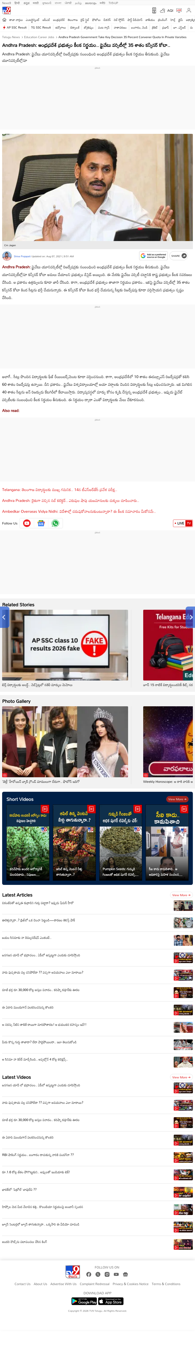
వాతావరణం (120, 27)
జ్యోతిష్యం (89, 27)
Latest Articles (17, 894)
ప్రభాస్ (165, 27)
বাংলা (58, 2)
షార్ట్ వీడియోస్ (135, 20)
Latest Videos (16, 1077)
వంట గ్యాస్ (104, 27)
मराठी (36, 2)
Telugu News (11, 37)
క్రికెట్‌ (155, 27)
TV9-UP (113, 2)
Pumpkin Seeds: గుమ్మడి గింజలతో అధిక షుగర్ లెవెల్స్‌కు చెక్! (120, 871)
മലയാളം (90, 2)
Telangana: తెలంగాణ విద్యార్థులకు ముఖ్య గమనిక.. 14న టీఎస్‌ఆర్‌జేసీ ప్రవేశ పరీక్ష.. (59, 489)
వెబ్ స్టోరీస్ (119, 20)
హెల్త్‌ (172, 20)
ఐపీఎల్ (46, 20)
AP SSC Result (17, 27)
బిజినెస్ (107, 20)
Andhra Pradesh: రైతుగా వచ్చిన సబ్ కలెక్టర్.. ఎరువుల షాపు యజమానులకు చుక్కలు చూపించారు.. (70, 500)
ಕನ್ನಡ (26, 2)
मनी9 (102, 2)
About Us (40, 1284)
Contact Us (23, 1284)
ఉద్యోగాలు (60, 27)
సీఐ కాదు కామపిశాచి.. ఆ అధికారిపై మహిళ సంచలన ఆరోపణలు (164, 871)
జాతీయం (150, 20)
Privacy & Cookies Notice (131, 1284)
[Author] (7, 256)
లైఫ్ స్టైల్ (85, 20)
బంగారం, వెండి (139, 27)
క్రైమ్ (180, 20)
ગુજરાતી (46, 2)
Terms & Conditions (166, 1284)
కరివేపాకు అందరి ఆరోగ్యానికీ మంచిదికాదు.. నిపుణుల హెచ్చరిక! (26, 871)
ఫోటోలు (96, 20)
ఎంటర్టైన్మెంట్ (33, 20)
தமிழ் (78, 2)
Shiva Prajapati (22, 256)
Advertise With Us (64, 1284)
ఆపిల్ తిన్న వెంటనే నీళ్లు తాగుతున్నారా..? (69, 871)
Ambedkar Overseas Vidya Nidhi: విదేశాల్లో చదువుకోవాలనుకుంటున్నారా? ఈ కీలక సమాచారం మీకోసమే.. (79, 511)
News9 (6, 2)
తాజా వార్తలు (16, 20)
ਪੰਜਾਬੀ (68, 2)
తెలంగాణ (73, 20)
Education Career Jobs (38, 37)
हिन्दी (17, 2)
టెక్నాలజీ (74, 27)
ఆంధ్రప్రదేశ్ (59, 20)
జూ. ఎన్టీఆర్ (179, 27)
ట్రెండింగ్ (163, 20)
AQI (170, 10)
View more (177, 799)
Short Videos (19, 799)
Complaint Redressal (94, 1284)
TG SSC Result (41, 27)
